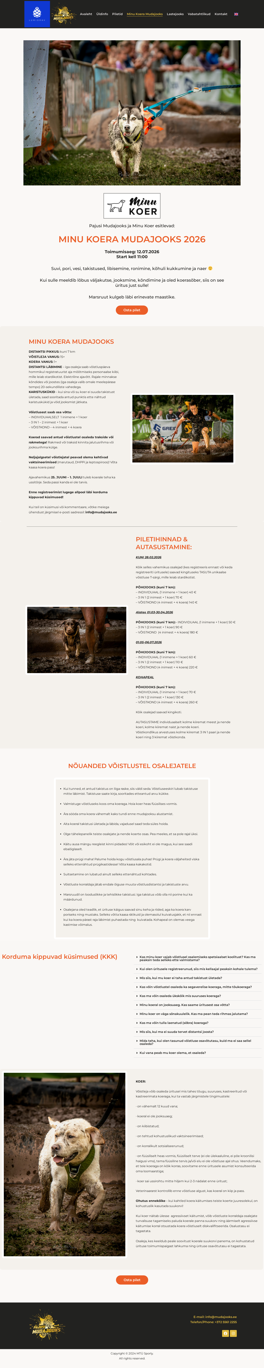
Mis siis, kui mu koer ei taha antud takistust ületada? (181, 978)
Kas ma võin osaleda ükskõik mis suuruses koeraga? (180, 996)
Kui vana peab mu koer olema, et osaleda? (173, 1053)
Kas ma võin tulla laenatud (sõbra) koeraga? (174, 1023)
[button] (198, 959)
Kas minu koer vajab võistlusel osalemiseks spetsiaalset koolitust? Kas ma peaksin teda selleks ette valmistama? (198, 958)
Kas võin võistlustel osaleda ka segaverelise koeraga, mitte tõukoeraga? (196, 987)
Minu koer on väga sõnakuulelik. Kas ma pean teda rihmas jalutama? (194, 1014)
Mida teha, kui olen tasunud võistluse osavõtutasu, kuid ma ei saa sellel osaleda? (195, 1042)
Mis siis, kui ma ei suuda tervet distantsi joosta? (177, 1032)
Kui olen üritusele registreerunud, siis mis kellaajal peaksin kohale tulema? (199, 969)
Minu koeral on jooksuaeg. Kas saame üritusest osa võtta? (185, 1005)
